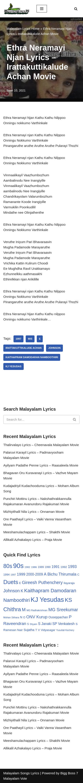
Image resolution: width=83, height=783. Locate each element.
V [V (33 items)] (39, 630)
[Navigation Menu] (42, 8)
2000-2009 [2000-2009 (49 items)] (34, 574)
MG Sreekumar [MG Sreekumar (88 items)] (63, 609)
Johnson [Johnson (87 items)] (11, 590)
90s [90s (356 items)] (18, 565)
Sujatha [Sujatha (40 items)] (29, 630)
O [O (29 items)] (24, 617)
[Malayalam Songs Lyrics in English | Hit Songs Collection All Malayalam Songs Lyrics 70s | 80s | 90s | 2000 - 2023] (16, 8)
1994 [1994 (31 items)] (6, 574)
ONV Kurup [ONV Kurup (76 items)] (36, 617)
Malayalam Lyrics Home (23, 28)
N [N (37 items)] (21, 617)
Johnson (54, 348)
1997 (18, 338)
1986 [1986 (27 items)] (34, 567)
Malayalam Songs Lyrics (21, 773)
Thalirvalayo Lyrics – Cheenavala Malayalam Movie (41, 445)
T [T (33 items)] (36, 630)
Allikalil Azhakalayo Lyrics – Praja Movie (32, 540)
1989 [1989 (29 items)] (41, 567)
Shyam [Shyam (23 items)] (33, 624)
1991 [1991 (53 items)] (56, 567)
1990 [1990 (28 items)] (48, 567)
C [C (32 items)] (78, 574)
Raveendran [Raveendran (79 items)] (14, 623)
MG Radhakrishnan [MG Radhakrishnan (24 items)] (37, 610)
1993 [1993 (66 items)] (72, 566)
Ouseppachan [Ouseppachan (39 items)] (58, 617)
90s (30, 338)
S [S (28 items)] (28, 624)
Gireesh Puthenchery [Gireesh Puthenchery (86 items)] (42, 582)
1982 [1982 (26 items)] (27, 567)
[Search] (75, 8)
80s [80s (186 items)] (7, 566)
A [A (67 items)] (45, 574)
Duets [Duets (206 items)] (10, 582)
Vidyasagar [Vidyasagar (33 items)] (48, 630)
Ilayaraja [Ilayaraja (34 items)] (69, 583)
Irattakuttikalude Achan (24, 348)
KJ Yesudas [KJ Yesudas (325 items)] (47, 599)
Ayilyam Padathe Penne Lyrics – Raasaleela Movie (40, 465)
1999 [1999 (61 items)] (21, 574)
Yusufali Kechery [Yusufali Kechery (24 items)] (65, 630)
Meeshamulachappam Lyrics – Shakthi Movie (36, 532)
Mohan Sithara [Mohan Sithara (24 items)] (11, 617)
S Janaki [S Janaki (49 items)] (44, 624)
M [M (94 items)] (24, 609)
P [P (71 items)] (70, 617)
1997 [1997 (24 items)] (13, 574)
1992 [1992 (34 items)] (63, 567)
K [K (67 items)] (22, 591)
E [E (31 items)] (20, 583)
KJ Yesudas (13, 366)
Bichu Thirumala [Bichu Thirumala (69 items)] (61, 574)
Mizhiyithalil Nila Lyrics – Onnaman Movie (33, 511)
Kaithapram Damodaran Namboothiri (32, 357)
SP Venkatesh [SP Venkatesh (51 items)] (63, 624)
